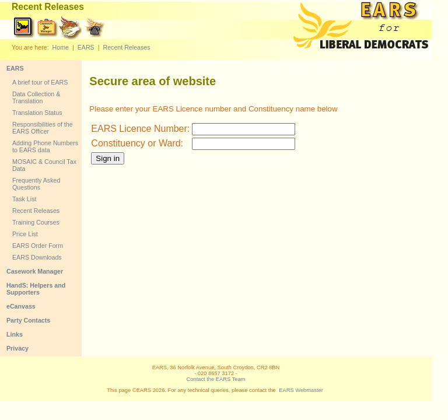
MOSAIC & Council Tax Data (44, 165)
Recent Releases (126, 47)
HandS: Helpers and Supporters (35, 289)
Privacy (17, 348)
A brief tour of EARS (40, 82)
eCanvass (21, 306)
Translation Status (37, 112)
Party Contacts (28, 320)
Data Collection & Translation (36, 97)
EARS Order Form (37, 245)
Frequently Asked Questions (36, 184)
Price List (25, 233)
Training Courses (36, 222)
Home (60, 47)
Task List (24, 198)
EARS (86, 47)
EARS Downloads (37, 257)
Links (14, 334)
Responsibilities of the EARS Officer (42, 128)
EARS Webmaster (301, 390)
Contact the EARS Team (216, 379)
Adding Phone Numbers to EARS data (45, 146)
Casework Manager (34, 271)
